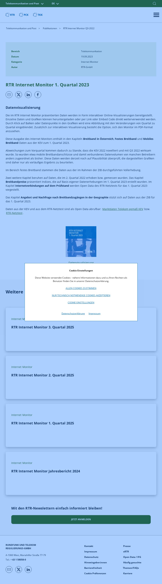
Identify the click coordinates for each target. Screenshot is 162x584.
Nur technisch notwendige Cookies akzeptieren (81, 295)
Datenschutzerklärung (73, 313)
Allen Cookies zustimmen (81, 288)
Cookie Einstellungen (81, 302)
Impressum (94, 313)
